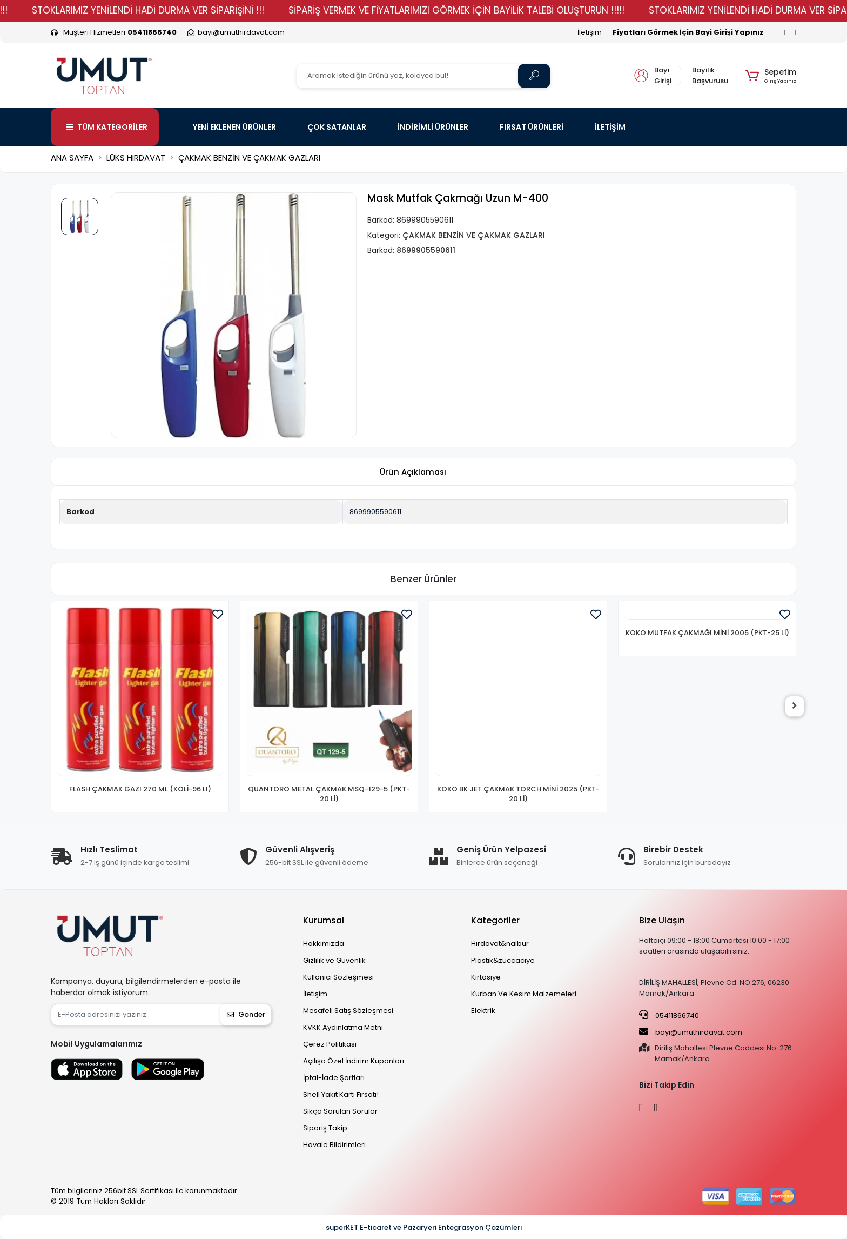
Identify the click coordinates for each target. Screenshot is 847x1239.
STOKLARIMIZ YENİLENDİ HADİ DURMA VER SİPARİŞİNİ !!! (175, 10)
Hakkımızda (323, 943)
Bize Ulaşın (662, 920)
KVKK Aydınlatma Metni (343, 1027)
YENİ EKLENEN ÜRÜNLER (234, 127)
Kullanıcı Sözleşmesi (338, 977)
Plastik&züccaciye (503, 960)
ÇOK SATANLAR (336, 127)
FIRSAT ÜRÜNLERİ (531, 127)
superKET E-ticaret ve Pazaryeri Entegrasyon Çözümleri (424, 1227)
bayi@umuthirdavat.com (690, 1032)
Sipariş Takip (325, 1128)
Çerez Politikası (330, 1044)
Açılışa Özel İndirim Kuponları (353, 1061)
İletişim (589, 32)
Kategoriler (495, 920)
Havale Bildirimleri (334, 1145)
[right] (796, 706)
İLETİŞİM (610, 127)
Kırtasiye (486, 977)
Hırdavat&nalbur (500, 943)
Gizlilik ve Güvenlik (334, 960)
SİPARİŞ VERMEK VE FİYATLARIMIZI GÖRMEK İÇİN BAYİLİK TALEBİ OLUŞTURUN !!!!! (484, 10)
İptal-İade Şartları (334, 1078)
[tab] (413, 472)
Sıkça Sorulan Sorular (340, 1111)
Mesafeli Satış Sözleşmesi (348, 1010)
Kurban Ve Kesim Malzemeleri (523, 994)
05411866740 (669, 1015)
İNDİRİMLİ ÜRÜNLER (433, 127)
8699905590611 (375, 512)
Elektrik (483, 1010)
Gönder (246, 1014)
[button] (770, 75)
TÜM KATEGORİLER (106, 127)
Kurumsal (323, 920)
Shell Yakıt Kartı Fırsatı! (341, 1094)
